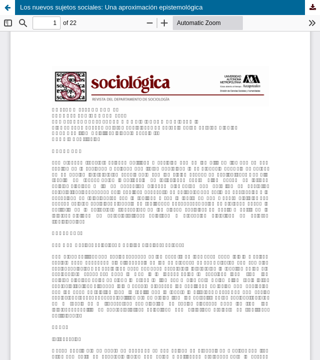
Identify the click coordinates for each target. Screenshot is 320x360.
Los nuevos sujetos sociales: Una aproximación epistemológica (111, 7)
